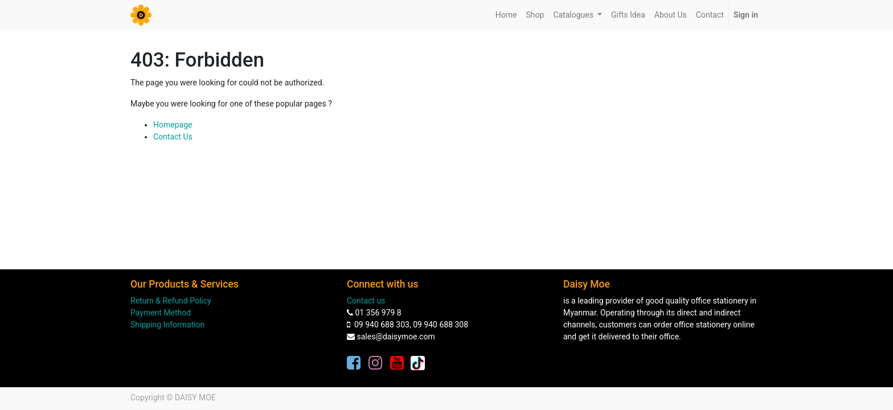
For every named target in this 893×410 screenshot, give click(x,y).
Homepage (172, 124)
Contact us (366, 300)
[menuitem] (506, 15)
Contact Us (172, 136)
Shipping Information (167, 324)
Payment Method (160, 312)
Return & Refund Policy (170, 300)
